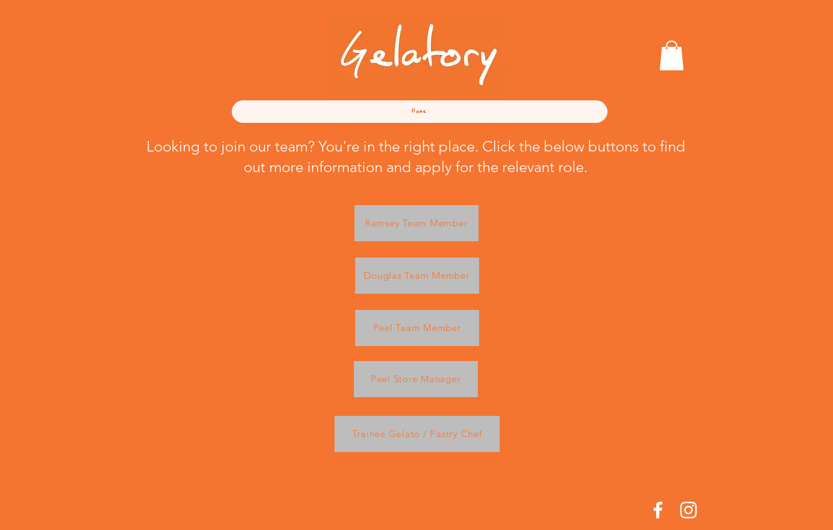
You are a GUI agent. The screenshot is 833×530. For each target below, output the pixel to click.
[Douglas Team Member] (417, 276)
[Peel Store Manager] (416, 379)
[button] (671, 55)
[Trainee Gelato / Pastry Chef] (417, 434)
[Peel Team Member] (417, 328)
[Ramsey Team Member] (416, 223)
